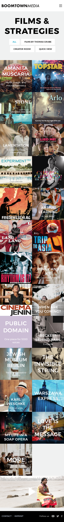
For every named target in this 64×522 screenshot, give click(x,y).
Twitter (58, 516)
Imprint (18, 516)
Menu (60, 5)
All (14, 42)
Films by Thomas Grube (37, 42)
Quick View (45, 49)
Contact (7, 516)
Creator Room (22, 49)
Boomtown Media (20, 5)
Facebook (61, 516)
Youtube (53, 516)
